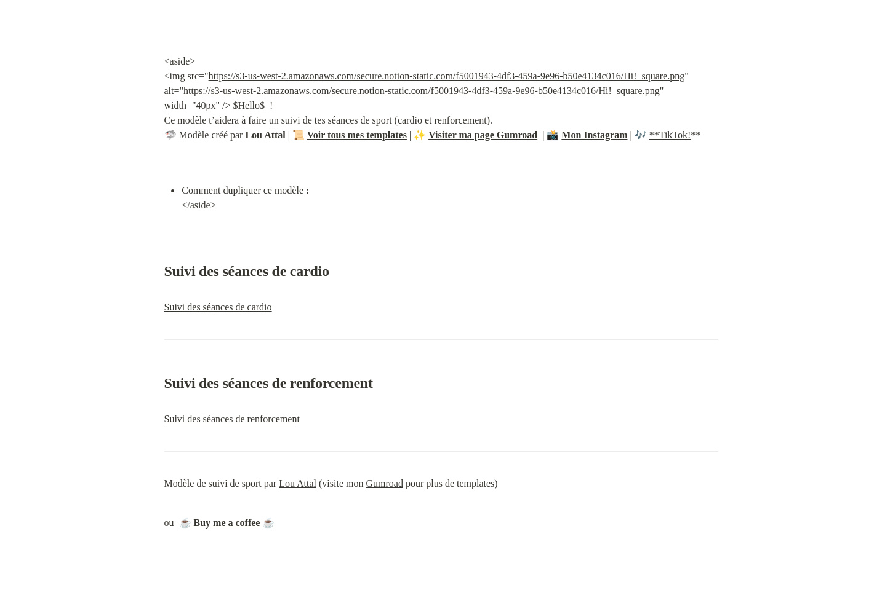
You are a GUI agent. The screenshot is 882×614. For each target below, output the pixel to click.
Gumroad (384, 483)
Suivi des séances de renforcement (232, 419)
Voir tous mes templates (357, 135)
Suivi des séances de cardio (218, 307)
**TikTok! (670, 135)
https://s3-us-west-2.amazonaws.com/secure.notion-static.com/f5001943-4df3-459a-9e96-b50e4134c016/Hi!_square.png (447, 76)
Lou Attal (297, 483)
